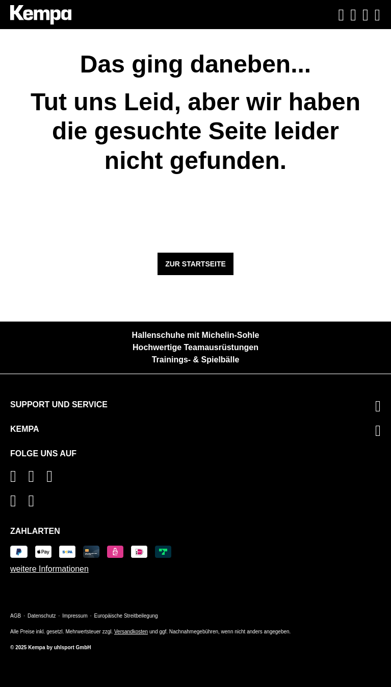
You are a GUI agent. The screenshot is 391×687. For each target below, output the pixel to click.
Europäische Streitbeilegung (126, 616)
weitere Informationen (49, 569)
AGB (15, 616)
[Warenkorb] (365, 14)
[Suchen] (341, 14)
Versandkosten (131, 631)
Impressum (74, 616)
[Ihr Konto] (353, 14)
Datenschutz (42, 616)
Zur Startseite (195, 264)
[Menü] (376, 15)
